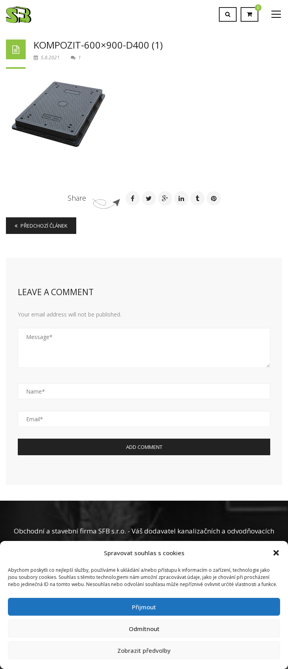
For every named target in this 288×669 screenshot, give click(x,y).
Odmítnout (144, 629)
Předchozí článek (41, 225)
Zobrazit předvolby (144, 650)
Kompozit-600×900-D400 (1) (98, 44)
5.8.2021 (47, 57)
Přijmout (144, 607)
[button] (276, 553)
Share (77, 198)
